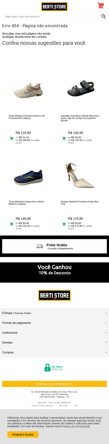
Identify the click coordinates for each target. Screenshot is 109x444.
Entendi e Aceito (23, 434)
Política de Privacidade (76, 426)
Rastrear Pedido (22, 313)
